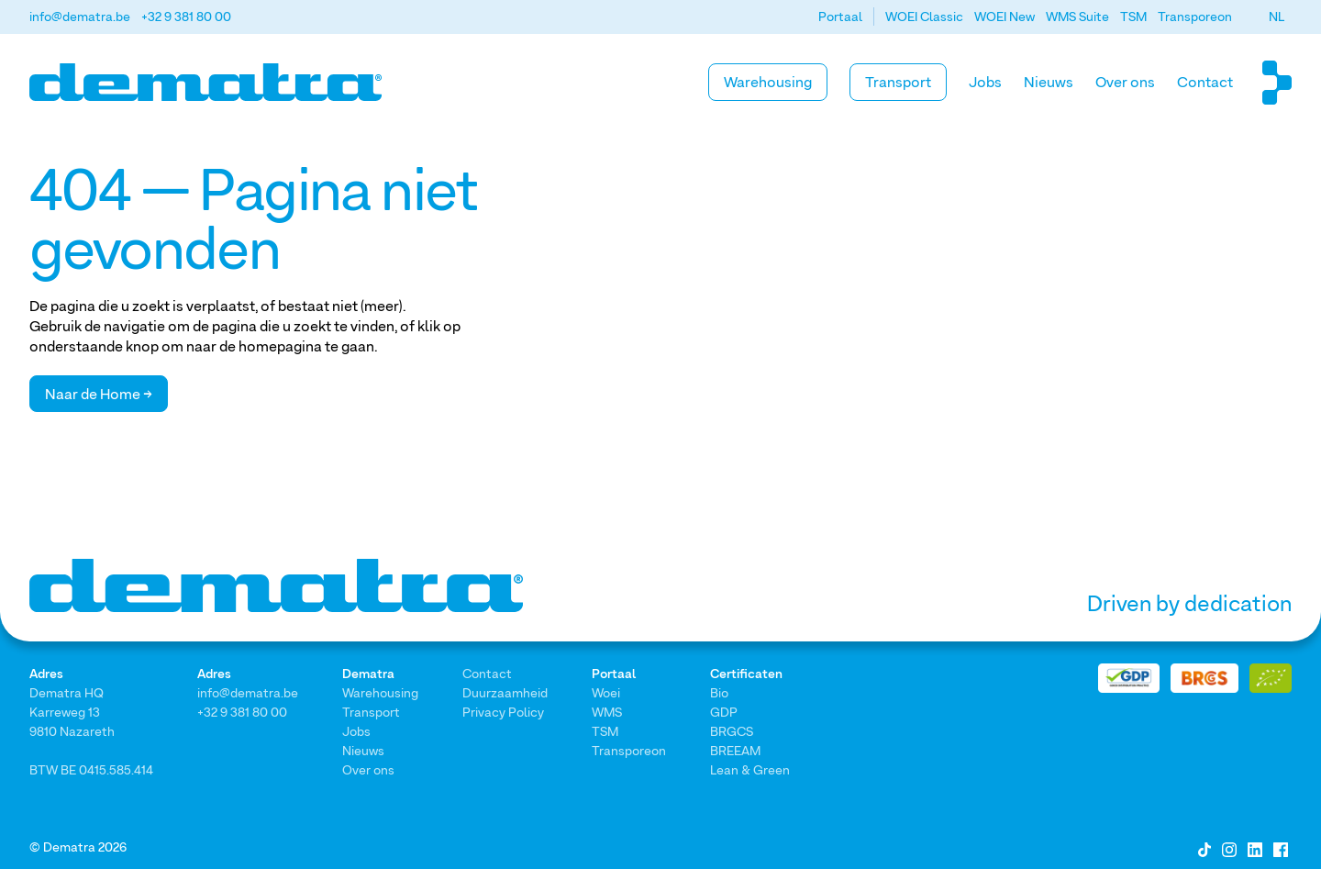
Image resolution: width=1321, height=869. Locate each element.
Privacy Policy (503, 711)
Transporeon (1195, 16)
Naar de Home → (98, 393)
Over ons (1125, 81)
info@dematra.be (79, 16)
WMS (607, 711)
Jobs (985, 81)
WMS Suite (1077, 16)
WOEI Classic (924, 16)
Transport (898, 81)
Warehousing (768, 81)
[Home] (205, 82)
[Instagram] (1229, 848)
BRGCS (731, 731)
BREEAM (735, 750)
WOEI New (1004, 16)
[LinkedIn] (1255, 848)
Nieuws (1048, 81)
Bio (719, 692)
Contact (1205, 81)
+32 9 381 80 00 (186, 16)
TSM (1133, 16)
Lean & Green (750, 769)
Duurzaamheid (505, 692)
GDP (724, 711)
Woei (606, 692)
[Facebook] (1281, 848)
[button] (1276, 16)
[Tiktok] (1204, 848)
